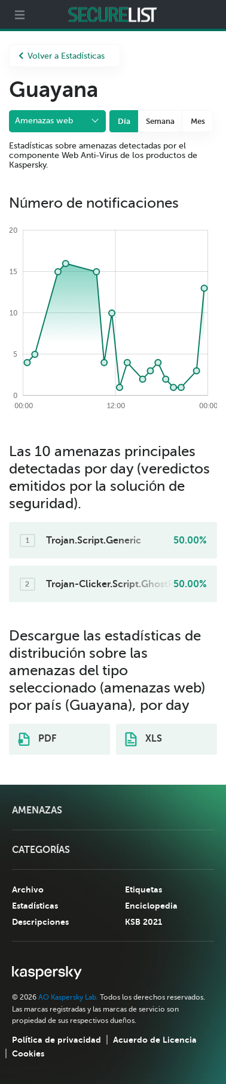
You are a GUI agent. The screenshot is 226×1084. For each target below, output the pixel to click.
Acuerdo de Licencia (155, 1039)
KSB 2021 (143, 922)
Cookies (28, 1053)
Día (124, 121)
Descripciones (40, 922)
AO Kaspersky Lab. (68, 997)
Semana (160, 121)
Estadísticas (35, 905)
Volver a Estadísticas (62, 55)
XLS (143, 739)
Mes (198, 121)
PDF (37, 739)
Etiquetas (143, 889)
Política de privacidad (56, 1039)
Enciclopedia (151, 905)
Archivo (28, 889)
